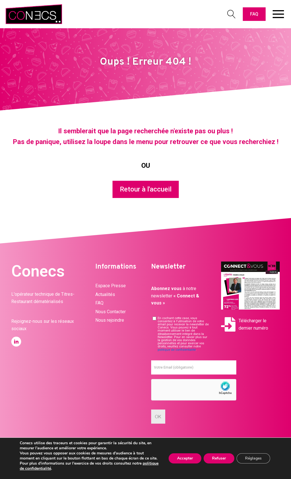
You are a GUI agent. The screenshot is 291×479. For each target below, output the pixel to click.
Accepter (185, 458)
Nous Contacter (110, 311)
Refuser (219, 458)
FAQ (254, 14)
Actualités (105, 294)
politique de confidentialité (177, 350)
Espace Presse (110, 285)
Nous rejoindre (109, 320)
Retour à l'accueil (145, 189)
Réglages (253, 458)
